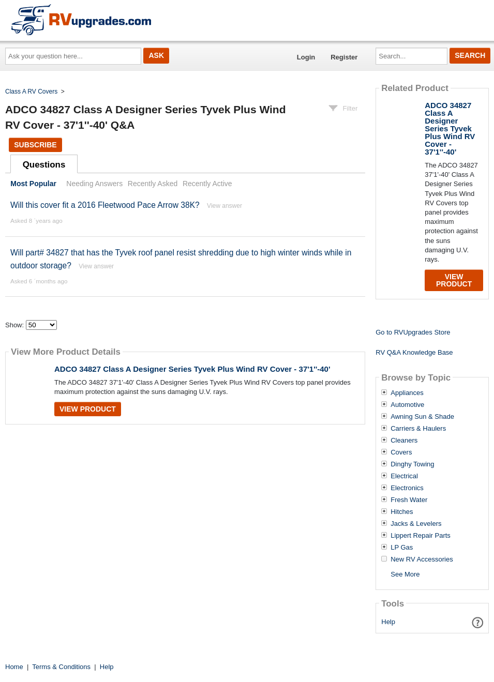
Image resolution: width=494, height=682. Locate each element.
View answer (224, 205)
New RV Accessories (422, 559)
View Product (87, 409)
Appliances (407, 393)
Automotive (407, 404)
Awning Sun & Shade (422, 416)
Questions (44, 165)
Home (14, 667)
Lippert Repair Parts (421, 535)
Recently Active (207, 183)
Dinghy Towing (412, 464)
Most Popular (33, 183)
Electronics (407, 488)
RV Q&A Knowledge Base (414, 352)
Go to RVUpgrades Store (413, 332)
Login (306, 57)
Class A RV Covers (31, 91)
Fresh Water (409, 500)
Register (344, 57)
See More (405, 574)
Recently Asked (152, 183)
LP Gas (402, 547)
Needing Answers (94, 183)
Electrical (404, 476)
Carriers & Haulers (418, 428)
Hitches (402, 512)
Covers (401, 452)
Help (388, 622)
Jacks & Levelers (416, 523)
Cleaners (404, 440)
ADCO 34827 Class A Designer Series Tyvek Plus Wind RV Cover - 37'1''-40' (192, 369)
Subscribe (35, 145)
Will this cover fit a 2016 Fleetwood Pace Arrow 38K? (105, 205)
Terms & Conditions (61, 667)
